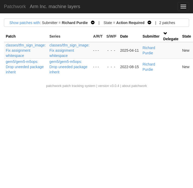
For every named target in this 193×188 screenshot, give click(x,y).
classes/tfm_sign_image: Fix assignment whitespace (26, 50)
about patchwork (134, 86)
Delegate (170, 39)
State (186, 36)
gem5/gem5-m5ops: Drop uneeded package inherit (25, 67)
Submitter (151, 36)
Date (124, 36)
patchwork (53, 86)
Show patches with (24, 23)
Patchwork (15, 6)
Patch (11, 36)
